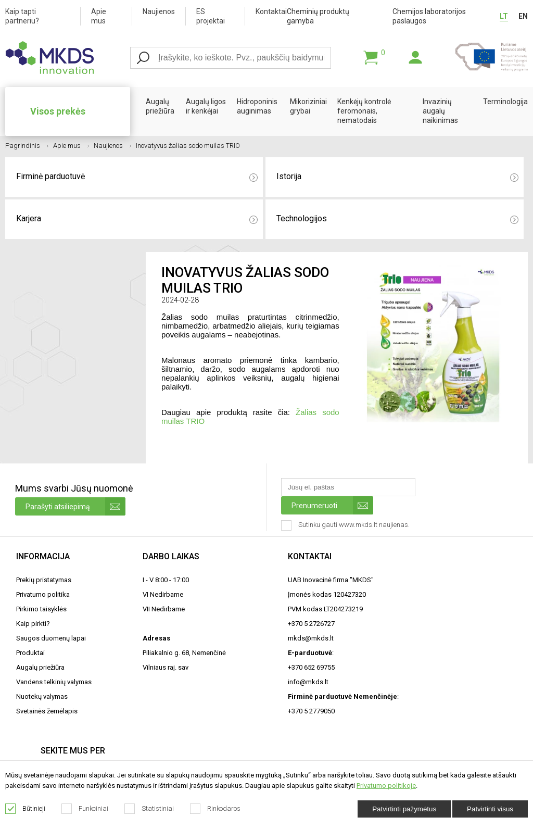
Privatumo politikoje (386, 785)
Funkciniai (85, 808)
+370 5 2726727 (311, 623)
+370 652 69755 (311, 667)
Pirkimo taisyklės (41, 609)
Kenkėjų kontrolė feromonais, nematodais (364, 110)
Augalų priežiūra (160, 106)
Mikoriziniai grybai (308, 106)
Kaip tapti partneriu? (22, 16)
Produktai (30, 653)
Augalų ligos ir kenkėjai (206, 106)
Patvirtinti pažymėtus (404, 809)
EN (523, 16)
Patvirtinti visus (490, 809)
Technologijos (397, 218)
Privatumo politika (43, 594)
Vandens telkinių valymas (54, 682)
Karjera (137, 218)
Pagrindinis (26, 145)
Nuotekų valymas (42, 696)
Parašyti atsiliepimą (75, 506)
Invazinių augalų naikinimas (440, 110)
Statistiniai (149, 808)
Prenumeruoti (332, 505)
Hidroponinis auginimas (257, 106)
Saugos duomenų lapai (51, 638)
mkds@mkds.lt (311, 638)
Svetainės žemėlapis (47, 711)
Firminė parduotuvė (137, 176)
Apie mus (98, 16)
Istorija (397, 176)
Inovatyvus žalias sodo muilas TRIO (188, 145)
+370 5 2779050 (311, 711)
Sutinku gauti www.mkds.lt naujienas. (346, 525)
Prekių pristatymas (43, 580)
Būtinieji (25, 808)
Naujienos (159, 11)
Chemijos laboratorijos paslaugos (429, 16)
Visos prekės (57, 111)
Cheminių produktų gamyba (318, 16)
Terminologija (505, 101)
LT (504, 16)
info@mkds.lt (308, 682)
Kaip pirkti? (33, 623)
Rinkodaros (215, 808)
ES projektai (210, 16)
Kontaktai (271, 11)
